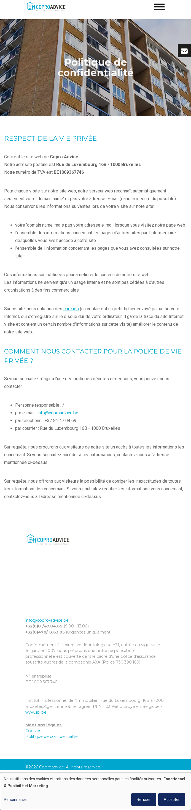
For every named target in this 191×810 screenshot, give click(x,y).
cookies (71, 309)
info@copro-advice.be (47, 620)
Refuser (144, 799)
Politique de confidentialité (51, 736)
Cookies (33, 730)
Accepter (172, 799)
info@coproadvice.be (57, 413)
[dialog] (95, 791)
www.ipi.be (36, 712)
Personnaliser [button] (16, 799)
